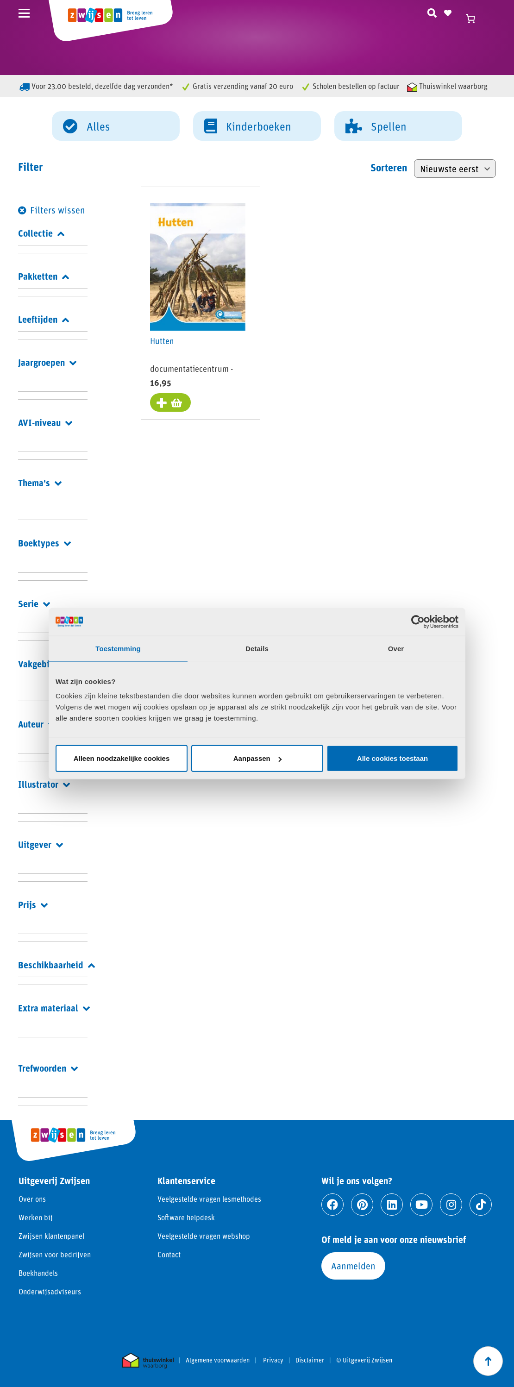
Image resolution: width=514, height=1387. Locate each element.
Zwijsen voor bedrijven (55, 1254)
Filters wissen (57, 210)
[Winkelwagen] (474, 18)
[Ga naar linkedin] (392, 1204)
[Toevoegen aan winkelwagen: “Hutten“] (170, 402)
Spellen (376, 125)
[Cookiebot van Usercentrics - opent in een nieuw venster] (417, 621)
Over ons (32, 1199)
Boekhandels (38, 1273)
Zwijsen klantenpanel (51, 1236)
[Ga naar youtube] (421, 1204)
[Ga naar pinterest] (362, 1204)
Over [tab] (396, 648)
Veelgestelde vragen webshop (203, 1236)
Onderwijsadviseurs (50, 1291)
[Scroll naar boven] (488, 1361)
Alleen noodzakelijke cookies (122, 758)
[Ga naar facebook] (332, 1204)
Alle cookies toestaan (392, 758)
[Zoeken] (432, 12)
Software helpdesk (186, 1217)
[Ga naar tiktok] (481, 1204)
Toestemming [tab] (118, 648)
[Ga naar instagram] (451, 1204)
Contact (169, 1254)
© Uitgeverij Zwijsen (364, 1360)
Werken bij (36, 1217)
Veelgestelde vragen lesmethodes (209, 1199)
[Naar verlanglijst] (447, 12)
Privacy (273, 1360)
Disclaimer (309, 1360)
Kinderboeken (247, 125)
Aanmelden (353, 1266)
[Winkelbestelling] (455, 168)
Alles (86, 125)
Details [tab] (257, 648)
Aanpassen (257, 758)
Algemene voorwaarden (218, 1360)
